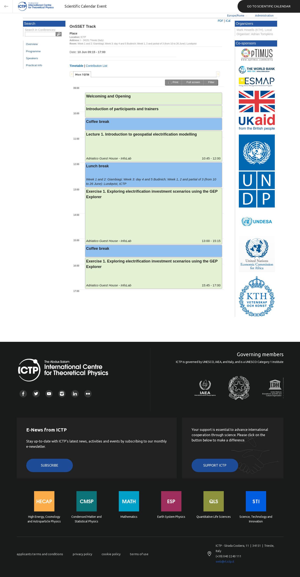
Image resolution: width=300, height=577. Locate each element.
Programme (33, 51)
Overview (32, 44)
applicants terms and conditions (40, 554)
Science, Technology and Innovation (255, 519)
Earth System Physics (171, 516)
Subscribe (49, 465)
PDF (220, 20)
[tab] (82, 74)
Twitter (36, 393)
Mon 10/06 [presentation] (82, 74)
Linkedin (75, 393)
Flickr (88, 393)
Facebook (23, 393)
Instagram (62, 393)
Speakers (32, 58)
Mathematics (128, 516)
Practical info (34, 65)
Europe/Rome (235, 15)
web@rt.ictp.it (225, 561)
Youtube (49, 393)
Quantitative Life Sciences (213, 516)
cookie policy (111, 554)
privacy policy (82, 554)
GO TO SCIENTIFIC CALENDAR (268, 6)
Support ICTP (214, 465)
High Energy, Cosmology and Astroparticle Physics (44, 519)
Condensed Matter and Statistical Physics (86, 519)
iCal (228, 20)
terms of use (139, 554)
